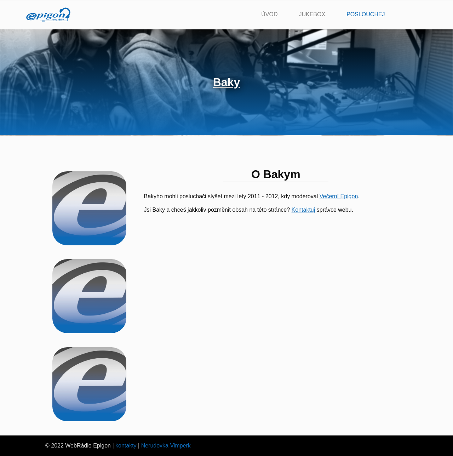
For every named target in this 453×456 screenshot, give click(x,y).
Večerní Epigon (339, 196)
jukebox (312, 14)
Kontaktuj (303, 210)
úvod (269, 14)
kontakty (126, 446)
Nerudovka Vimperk (166, 446)
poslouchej (365, 14)
